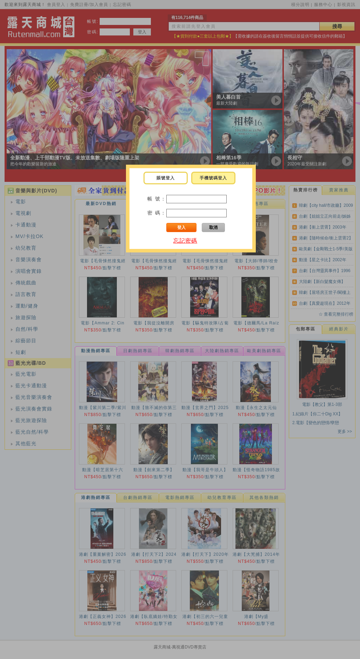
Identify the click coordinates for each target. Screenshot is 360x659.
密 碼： (156, 213)
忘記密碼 (185, 241)
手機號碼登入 (213, 178)
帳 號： (156, 199)
